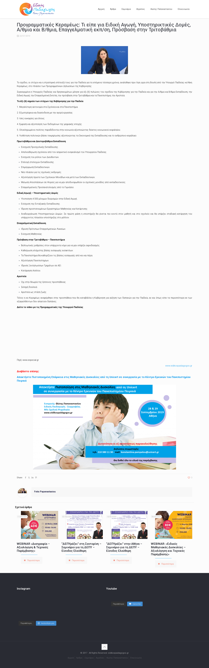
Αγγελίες (100, 658)
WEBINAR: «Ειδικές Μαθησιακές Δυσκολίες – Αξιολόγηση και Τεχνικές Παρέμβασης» (168, 549)
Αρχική (71, 658)
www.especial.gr (30, 360)
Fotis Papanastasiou (45, 491)
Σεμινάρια (89, 658)
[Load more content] (118, 601)
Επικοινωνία (136, 658)
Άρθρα (79, 658)
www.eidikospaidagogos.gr (178, 365)
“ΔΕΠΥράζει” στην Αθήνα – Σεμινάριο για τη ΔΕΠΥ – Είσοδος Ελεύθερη (124, 547)
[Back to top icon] (104, 647)
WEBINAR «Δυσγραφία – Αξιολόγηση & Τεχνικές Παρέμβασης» (33, 547)
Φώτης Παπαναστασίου (117, 658)
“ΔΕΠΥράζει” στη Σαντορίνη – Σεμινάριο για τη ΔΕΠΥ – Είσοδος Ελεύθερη (81, 547)
